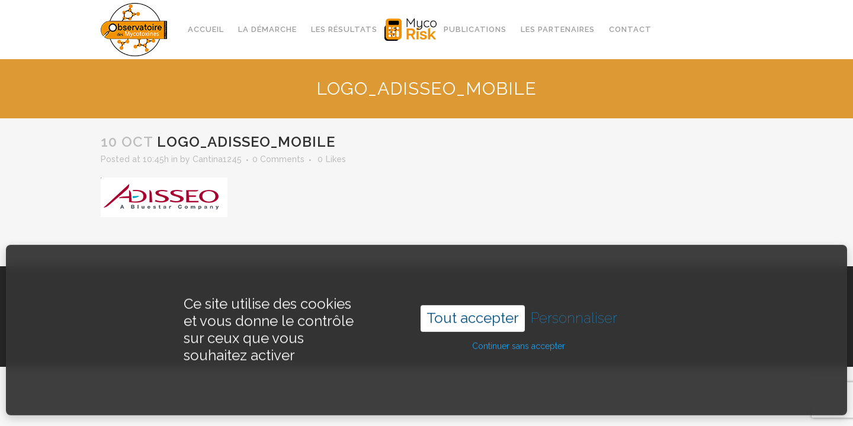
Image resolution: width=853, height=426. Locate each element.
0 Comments (278, 159)
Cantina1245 (217, 159)
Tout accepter (472, 309)
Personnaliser (574, 310)
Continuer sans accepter (518, 338)
